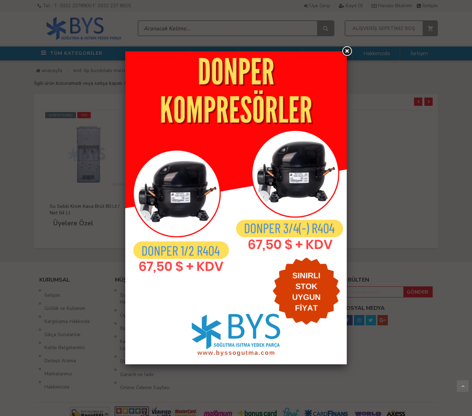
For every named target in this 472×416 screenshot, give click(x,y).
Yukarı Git (463, 386)
